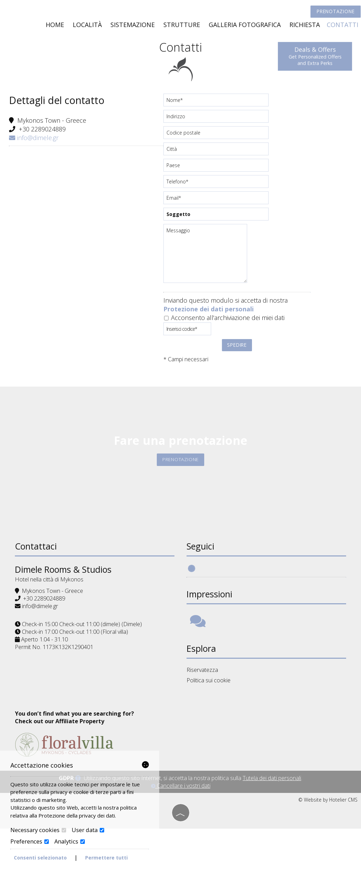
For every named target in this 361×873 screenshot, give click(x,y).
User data (88, 830)
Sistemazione (132, 26)
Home (54, 26)
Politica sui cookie (210, 694)
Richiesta (304, 26)
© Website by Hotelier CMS (328, 844)
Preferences (29, 841)
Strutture (181, 26)
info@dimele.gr (35, 143)
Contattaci (38, 558)
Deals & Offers (312, 56)
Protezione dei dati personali (208, 313)
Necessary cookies (38, 830)
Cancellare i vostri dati (180, 831)
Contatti (342, 26)
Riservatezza (203, 684)
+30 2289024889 (43, 134)
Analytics (69, 841)
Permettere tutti (106, 857)
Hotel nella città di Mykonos (51, 591)
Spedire (236, 349)
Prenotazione (333, 13)
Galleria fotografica (244, 26)
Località (86, 26)
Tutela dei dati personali (272, 823)
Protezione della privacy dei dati (76, 815)
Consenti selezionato (40, 857)
